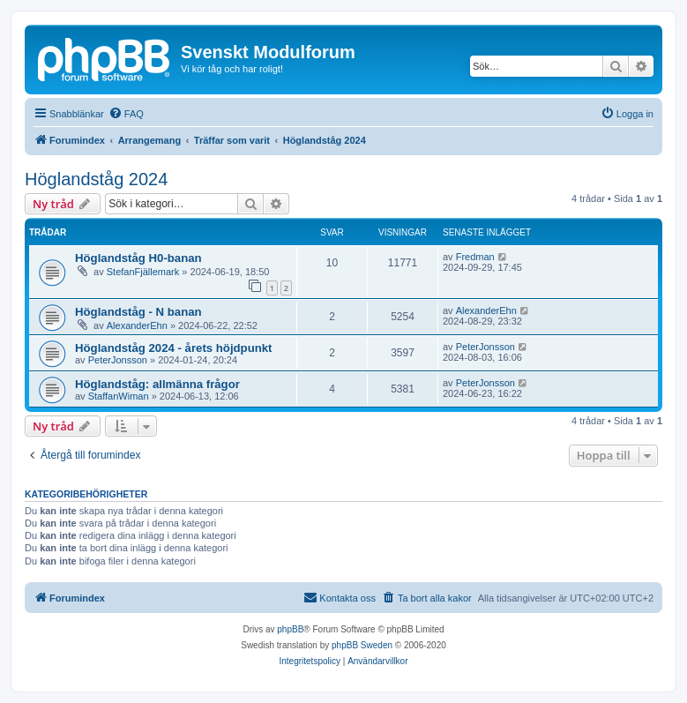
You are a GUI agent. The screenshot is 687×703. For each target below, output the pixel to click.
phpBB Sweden (362, 645)
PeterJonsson (117, 360)
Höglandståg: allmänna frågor (157, 384)
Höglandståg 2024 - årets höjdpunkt (174, 348)
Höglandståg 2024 (96, 179)
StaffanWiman (118, 396)
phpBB (290, 629)
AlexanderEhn (137, 325)
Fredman (475, 256)
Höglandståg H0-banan (138, 258)
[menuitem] (126, 113)
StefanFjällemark (143, 271)
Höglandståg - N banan (138, 311)
